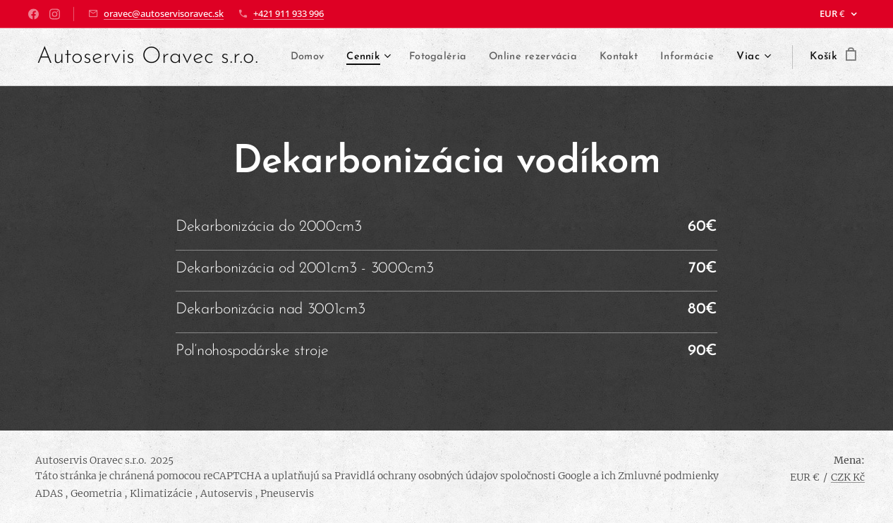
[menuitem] (367, 57)
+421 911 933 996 (288, 13)
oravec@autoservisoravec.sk (164, 13)
